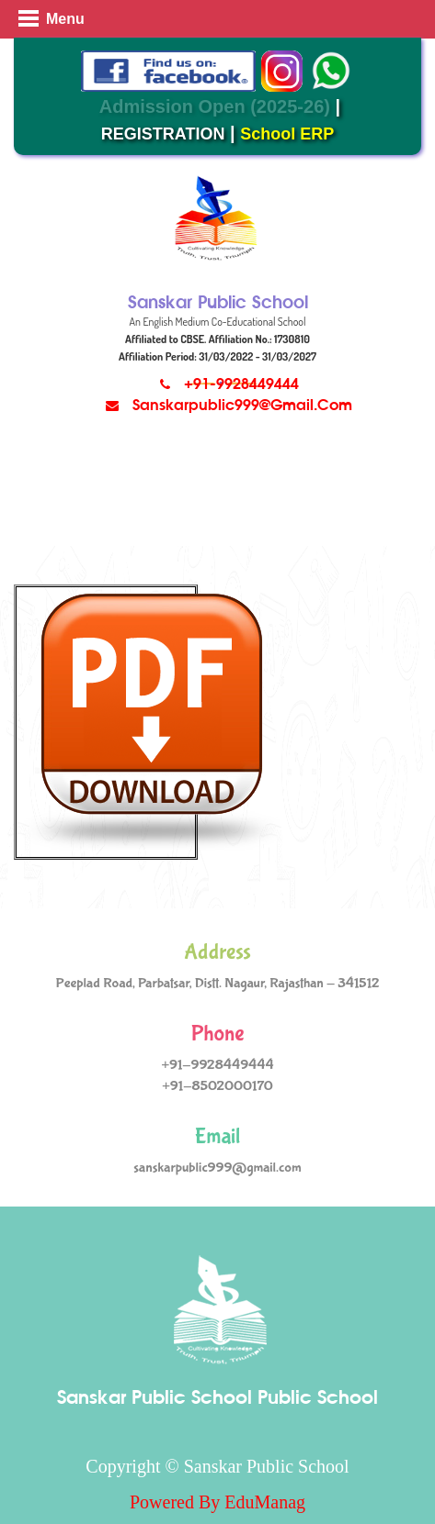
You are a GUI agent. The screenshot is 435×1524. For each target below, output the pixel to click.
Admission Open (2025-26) (214, 106)
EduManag (264, 1502)
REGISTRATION (163, 134)
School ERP (287, 134)
